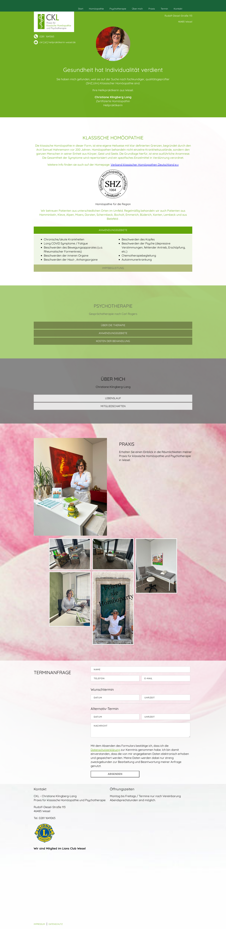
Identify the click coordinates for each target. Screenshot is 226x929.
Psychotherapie (118, 8)
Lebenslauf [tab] (113, 398)
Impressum (39, 924)
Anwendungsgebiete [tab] (113, 230)
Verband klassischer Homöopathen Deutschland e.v (145, 164)
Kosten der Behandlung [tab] (113, 341)
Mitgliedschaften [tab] (113, 406)
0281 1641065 (46, 36)
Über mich (137, 8)
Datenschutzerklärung (105, 750)
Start (80, 8)
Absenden (115, 774)
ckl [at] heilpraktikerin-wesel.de (57, 42)
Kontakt (178, 8)
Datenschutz (56, 924)
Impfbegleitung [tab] (113, 268)
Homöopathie (96, 8)
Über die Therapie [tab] (113, 325)
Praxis (151, 8)
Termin (164, 8)
